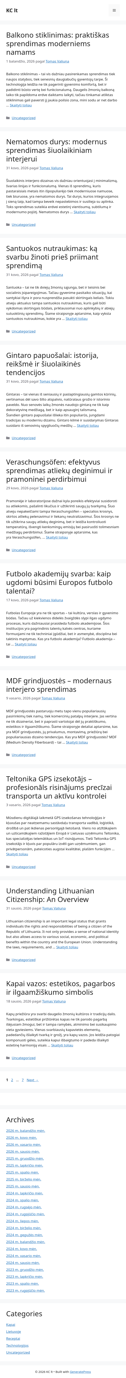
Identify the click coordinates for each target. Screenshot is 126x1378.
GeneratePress (80, 1372)
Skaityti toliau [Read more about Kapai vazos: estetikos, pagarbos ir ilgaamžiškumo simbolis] (62, 1045)
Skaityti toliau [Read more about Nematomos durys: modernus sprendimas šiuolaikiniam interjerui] (85, 212)
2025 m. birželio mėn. (23, 1179)
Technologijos (17, 1345)
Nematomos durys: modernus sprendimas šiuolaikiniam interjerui (56, 150)
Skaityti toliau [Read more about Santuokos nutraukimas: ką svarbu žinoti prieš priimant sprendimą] (77, 318)
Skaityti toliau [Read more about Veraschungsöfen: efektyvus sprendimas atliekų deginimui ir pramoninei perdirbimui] (57, 537)
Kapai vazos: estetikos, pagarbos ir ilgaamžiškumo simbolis (60, 988)
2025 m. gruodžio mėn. (25, 1158)
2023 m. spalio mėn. (22, 1283)
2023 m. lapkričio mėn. (24, 1276)
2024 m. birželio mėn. (23, 1228)
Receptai (13, 1338)
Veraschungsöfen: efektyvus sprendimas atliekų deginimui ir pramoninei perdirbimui (59, 470)
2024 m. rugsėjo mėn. (24, 1207)
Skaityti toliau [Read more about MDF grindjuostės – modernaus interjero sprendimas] (77, 742)
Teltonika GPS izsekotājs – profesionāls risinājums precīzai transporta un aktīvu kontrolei (59, 787)
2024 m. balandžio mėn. (25, 1241)
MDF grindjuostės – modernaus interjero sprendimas (58, 685)
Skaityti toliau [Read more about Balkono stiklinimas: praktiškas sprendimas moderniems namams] (21, 105)
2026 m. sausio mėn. (23, 1151)
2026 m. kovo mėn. (21, 1137)
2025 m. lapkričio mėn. (24, 1165)
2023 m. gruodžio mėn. (25, 1269)
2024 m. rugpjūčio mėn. (25, 1214)
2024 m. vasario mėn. (23, 1255)
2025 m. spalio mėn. (22, 1172)
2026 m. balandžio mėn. (25, 1130)
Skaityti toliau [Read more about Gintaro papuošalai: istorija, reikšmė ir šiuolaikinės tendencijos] (88, 425)
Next (33, 1080)
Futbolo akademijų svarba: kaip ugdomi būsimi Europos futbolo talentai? (59, 582)
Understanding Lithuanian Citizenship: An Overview (50, 895)
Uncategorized (24, 117)
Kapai (10, 1324)
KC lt (12, 10)
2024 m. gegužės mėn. (24, 1234)
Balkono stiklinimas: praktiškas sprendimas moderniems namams (57, 43)
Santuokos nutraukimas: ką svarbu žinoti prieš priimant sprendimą (52, 256)
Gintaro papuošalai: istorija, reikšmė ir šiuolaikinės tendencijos (52, 363)
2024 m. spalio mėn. (22, 1200)
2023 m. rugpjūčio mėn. (25, 1290)
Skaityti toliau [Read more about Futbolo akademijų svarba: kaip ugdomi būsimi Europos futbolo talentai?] (26, 644)
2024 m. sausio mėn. (23, 1262)
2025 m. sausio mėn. (23, 1186)
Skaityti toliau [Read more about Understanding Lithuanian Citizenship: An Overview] (67, 947)
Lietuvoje (13, 1331)
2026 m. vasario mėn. (23, 1144)
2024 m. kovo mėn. (21, 1248)
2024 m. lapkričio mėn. (24, 1193)
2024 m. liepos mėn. (22, 1221)
